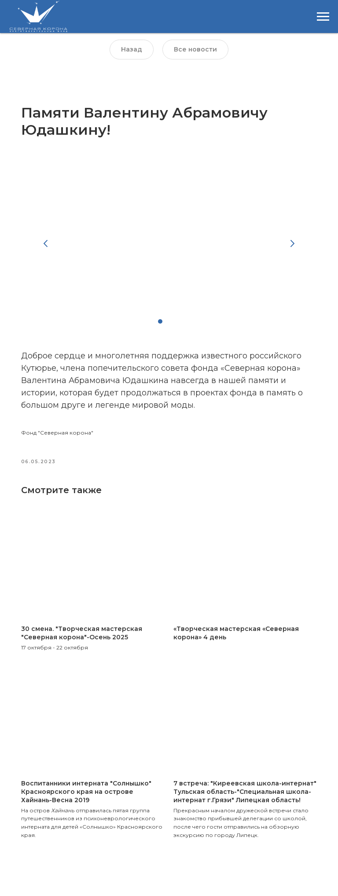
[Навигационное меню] (323, 16)
